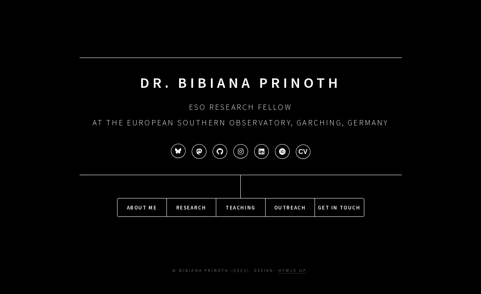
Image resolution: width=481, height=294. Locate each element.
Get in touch (339, 206)
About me (142, 206)
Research (191, 206)
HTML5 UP (292, 270)
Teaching (240, 206)
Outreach (290, 206)
